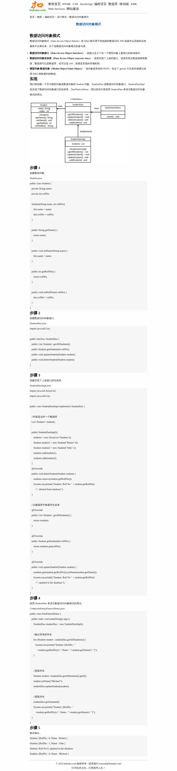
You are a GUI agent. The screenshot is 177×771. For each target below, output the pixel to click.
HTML (66, 4)
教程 (39, 17)
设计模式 (62, 17)
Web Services (56, 9)
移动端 (124, 4)
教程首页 (54, 4)
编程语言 (100, 4)
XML (134, 4)
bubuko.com (70, 763)
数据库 (113, 4)
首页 (32, 17)
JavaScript (86, 4)
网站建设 (73, 9)
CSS (75, 4)
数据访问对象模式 (79, 17)
